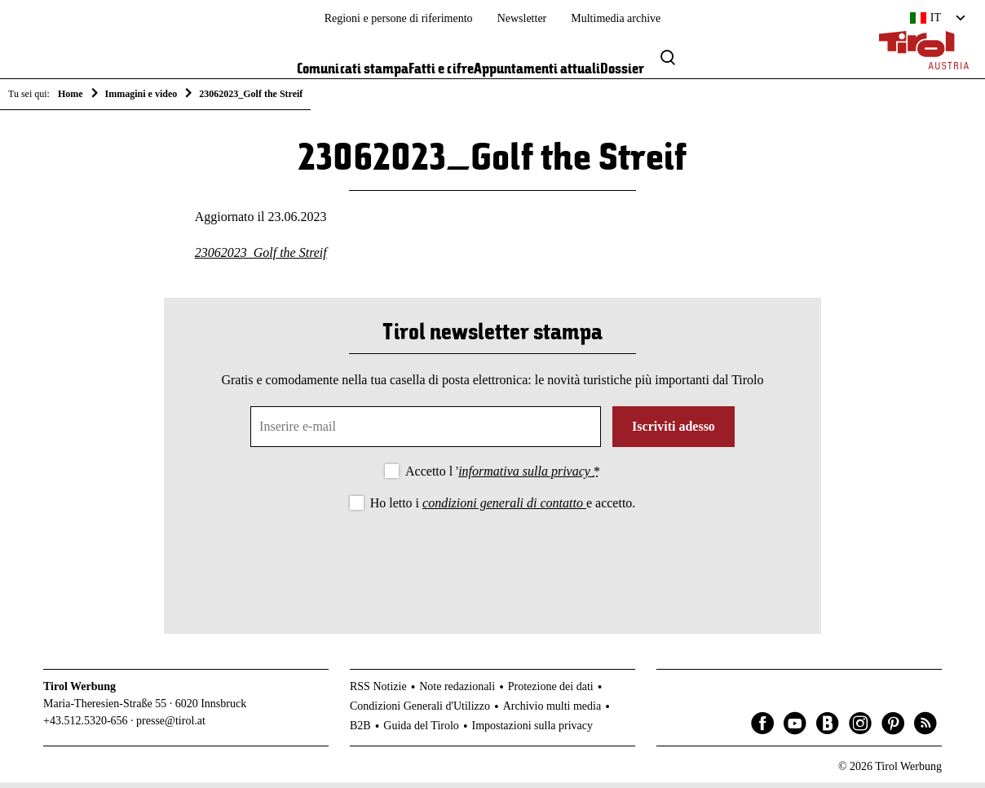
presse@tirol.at (170, 726)
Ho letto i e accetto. (503, 509)
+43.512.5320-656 (85, 726)
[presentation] (492, 564)
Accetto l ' (502, 477)
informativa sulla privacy (526, 477)
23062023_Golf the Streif (261, 258)
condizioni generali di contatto (504, 509)
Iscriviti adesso (673, 432)
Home (70, 94)
